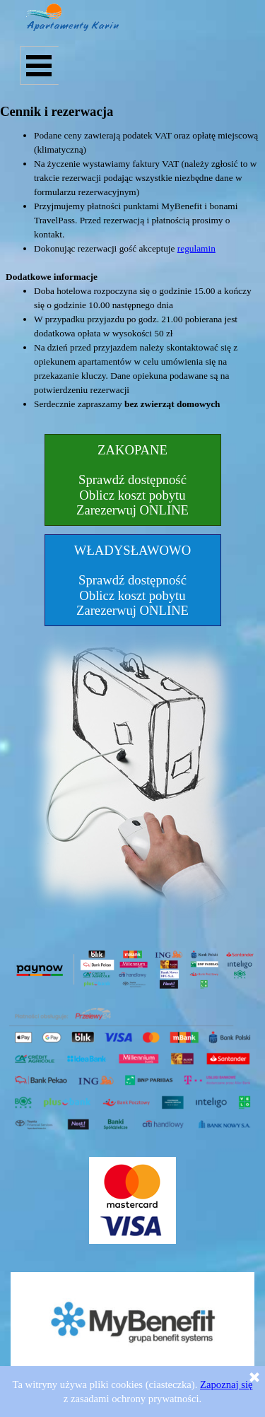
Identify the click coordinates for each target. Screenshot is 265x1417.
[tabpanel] (132, 277)
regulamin (196, 248)
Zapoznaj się (226, 1384)
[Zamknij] (254, 1378)
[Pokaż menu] (39, 65)
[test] (133, 480)
